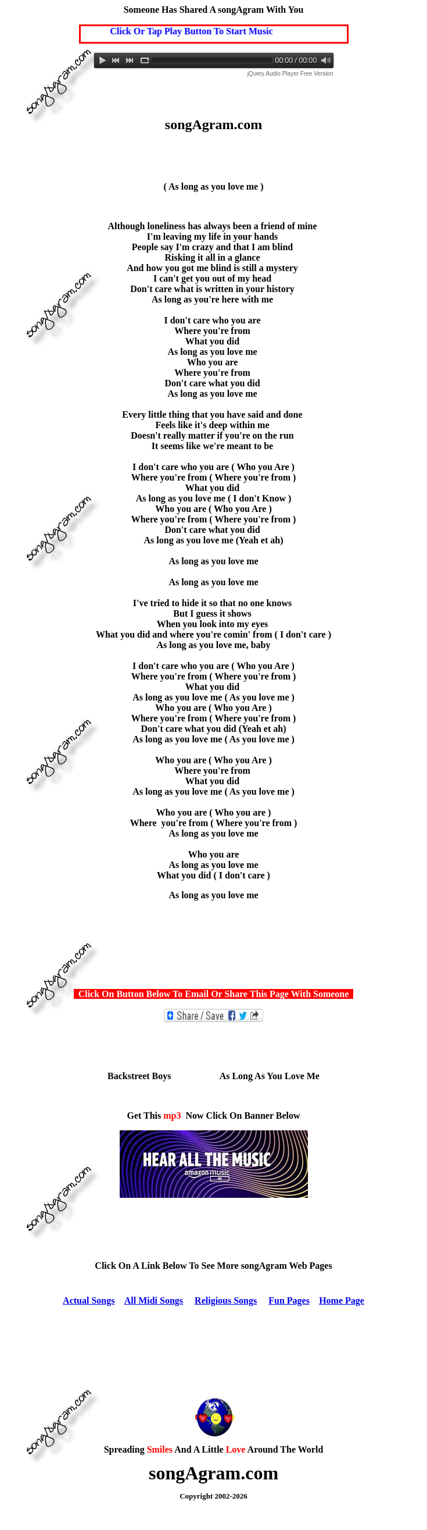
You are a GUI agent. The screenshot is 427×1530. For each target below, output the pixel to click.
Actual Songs (88, 1300)
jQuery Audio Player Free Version (290, 73)
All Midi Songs (153, 1300)
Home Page (341, 1300)
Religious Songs (226, 1300)
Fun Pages (289, 1300)
